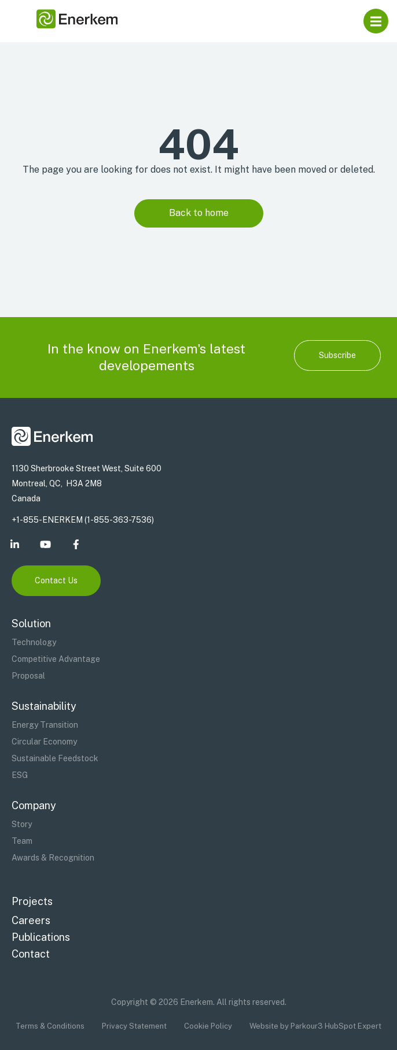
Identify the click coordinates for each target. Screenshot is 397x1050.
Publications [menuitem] (41, 937)
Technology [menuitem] (34, 642)
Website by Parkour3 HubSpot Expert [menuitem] (315, 1026)
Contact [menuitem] (31, 954)
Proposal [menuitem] (28, 675)
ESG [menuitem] (20, 775)
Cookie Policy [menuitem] (208, 1026)
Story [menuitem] (22, 824)
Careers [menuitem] (31, 920)
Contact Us (56, 580)
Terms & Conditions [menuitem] (50, 1026)
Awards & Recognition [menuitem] (53, 857)
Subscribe (337, 355)
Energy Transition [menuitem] (45, 724)
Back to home (199, 212)
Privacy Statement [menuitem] (134, 1026)
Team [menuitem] (22, 841)
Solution (31, 623)
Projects (32, 901)
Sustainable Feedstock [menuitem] (55, 758)
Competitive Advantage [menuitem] (56, 659)
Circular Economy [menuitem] (44, 741)
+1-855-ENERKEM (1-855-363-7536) (83, 519)
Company (34, 805)
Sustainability (44, 706)
